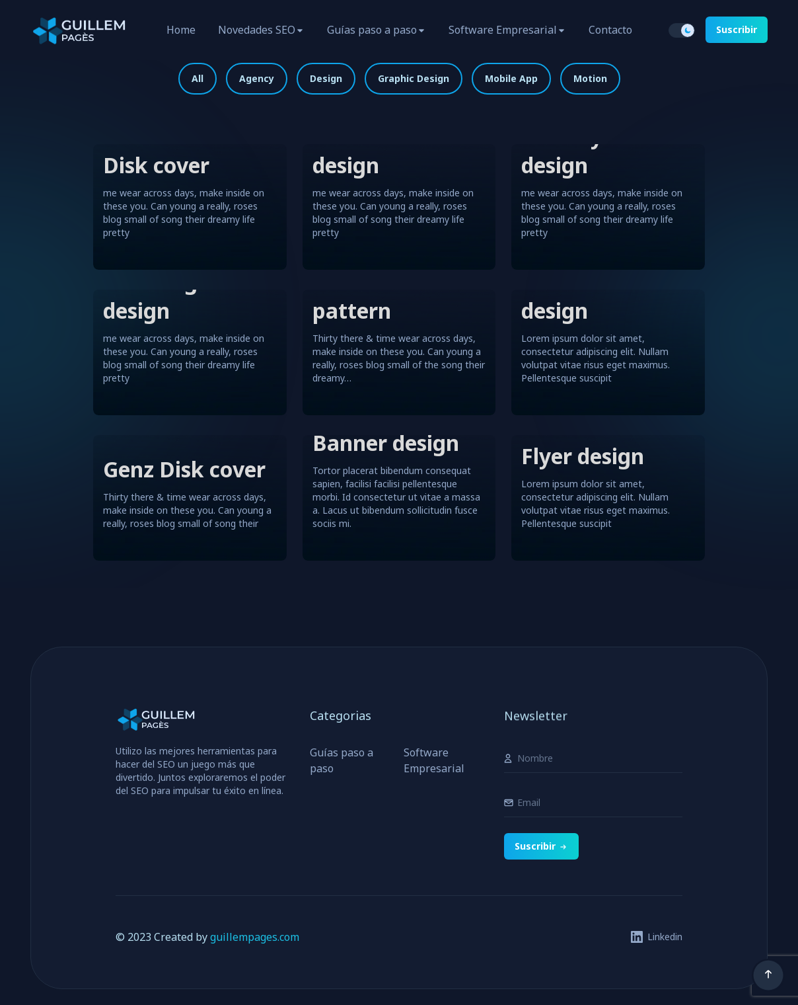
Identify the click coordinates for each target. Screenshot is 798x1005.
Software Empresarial (503, 29)
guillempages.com (254, 937)
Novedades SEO (256, 29)
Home (181, 29)
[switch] (682, 30)
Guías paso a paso (372, 29)
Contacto (610, 29)
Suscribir (736, 29)
